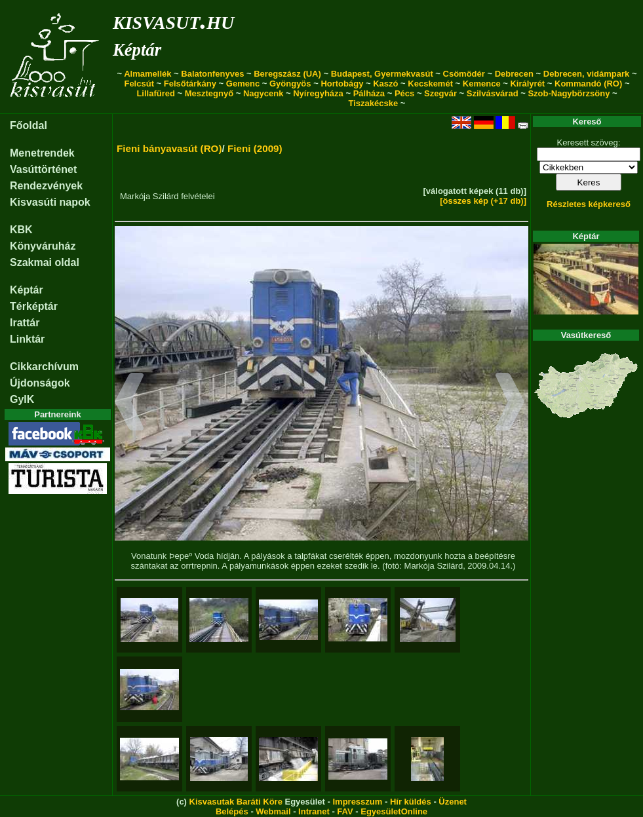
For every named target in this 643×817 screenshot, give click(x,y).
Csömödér (464, 74)
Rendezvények (46, 185)
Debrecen (514, 74)
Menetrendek (42, 153)
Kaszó (385, 83)
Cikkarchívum (44, 366)
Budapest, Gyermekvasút (382, 74)
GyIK (22, 399)
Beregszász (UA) (287, 74)
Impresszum (357, 802)
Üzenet (452, 802)
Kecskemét (430, 83)
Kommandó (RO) (588, 83)
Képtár (137, 50)
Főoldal (28, 125)
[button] (129, 403)
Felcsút (139, 83)
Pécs (404, 93)
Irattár (24, 322)
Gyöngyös (290, 83)
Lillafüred (155, 93)
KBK (21, 229)
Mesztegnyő (209, 93)
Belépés (232, 811)
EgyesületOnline (393, 811)
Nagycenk (263, 93)
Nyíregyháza (318, 93)
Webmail (273, 811)
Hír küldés (410, 802)
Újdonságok (40, 383)
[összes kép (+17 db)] (483, 201)
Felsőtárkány (190, 83)
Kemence (482, 83)
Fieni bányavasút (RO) (169, 148)
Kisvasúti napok (50, 202)
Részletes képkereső (589, 204)
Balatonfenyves (212, 74)
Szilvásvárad (492, 93)
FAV (345, 811)
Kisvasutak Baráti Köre (236, 802)
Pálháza (369, 93)
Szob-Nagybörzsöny (569, 93)
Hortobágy (342, 83)
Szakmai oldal (44, 262)
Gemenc (243, 83)
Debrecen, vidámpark (586, 74)
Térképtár (34, 306)
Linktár (27, 339)
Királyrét (527, 83)
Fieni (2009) (255, 148)
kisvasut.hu (173, 20)
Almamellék (147, 74)
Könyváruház (42, 246)
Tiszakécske (374, 103)
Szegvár (440, 93)
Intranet (314, 811)
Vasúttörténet (43, 169)
